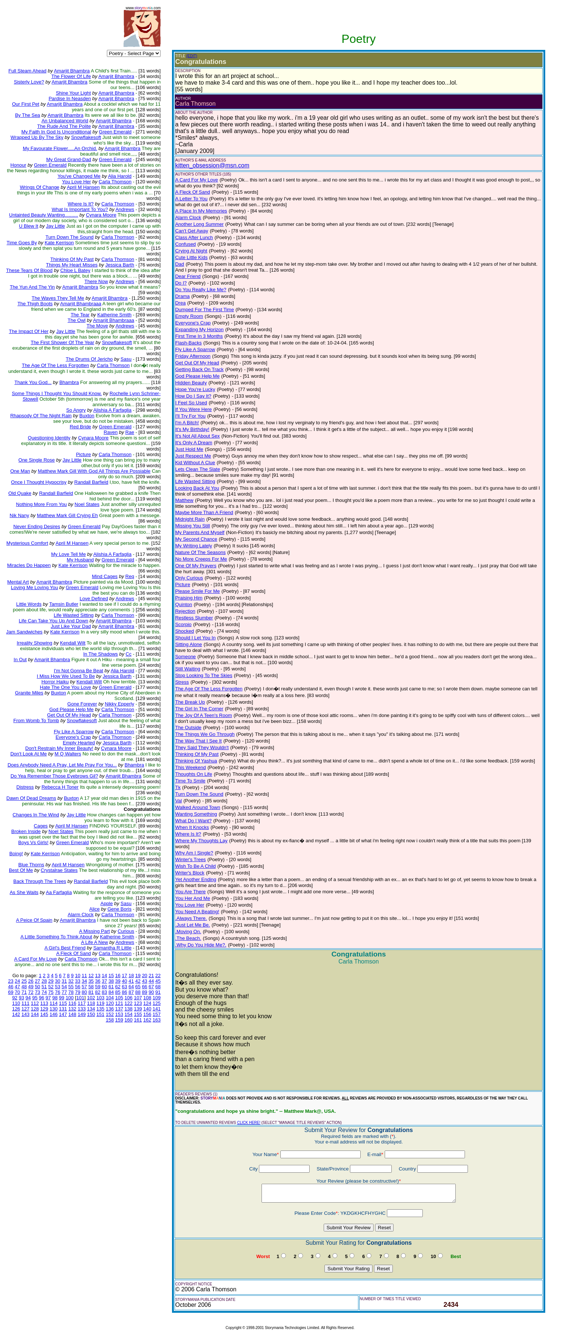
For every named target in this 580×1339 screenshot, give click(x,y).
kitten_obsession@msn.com (212, 165)
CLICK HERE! (248, 1123)
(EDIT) (191, 56)
